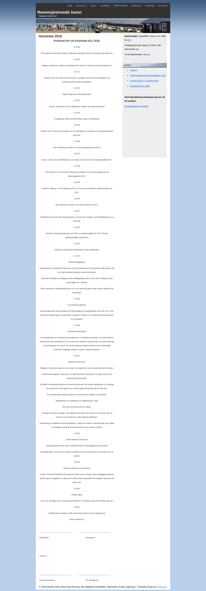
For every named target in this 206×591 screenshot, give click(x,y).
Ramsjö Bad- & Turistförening (144, 80)
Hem (70, 6)
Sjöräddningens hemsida (136, 106)
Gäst (94, 6)
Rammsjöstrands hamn (59, 12)
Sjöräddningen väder (140, 86)
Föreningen (120, 6)
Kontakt (137, 6)
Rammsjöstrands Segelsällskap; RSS (148, 75)
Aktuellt (81, 6)
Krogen (150, 6)
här (137, 49)
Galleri (163, 6)
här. (129, 40)
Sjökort (133, 70)
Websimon (162, 587)
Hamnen (105, 6)
